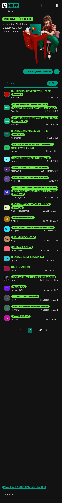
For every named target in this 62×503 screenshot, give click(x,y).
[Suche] (40, 5)
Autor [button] (14, 83)
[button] (57, 71)
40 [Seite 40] (40, 330)
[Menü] (57, 5)
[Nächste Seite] (47, 330)
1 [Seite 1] (20, 330)
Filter (52, 83)
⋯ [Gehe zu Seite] (25, 330)
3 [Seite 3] (30, 330)
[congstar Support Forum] (11, 5)
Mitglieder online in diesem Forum (24, 487)
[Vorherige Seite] (15, 330)
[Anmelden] (48, 5)
